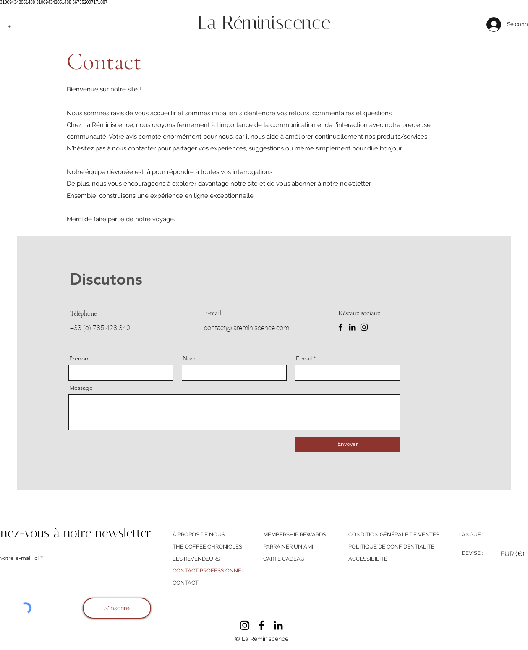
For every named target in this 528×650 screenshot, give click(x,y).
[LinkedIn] (352, 327)
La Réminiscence (264, 22)
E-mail (304, 358)
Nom (189, 358)
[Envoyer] (347, 444)
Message (81, 388)
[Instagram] (364, 327)
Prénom (79, 358)
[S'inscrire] (117, 608)
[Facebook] (340, 327)
